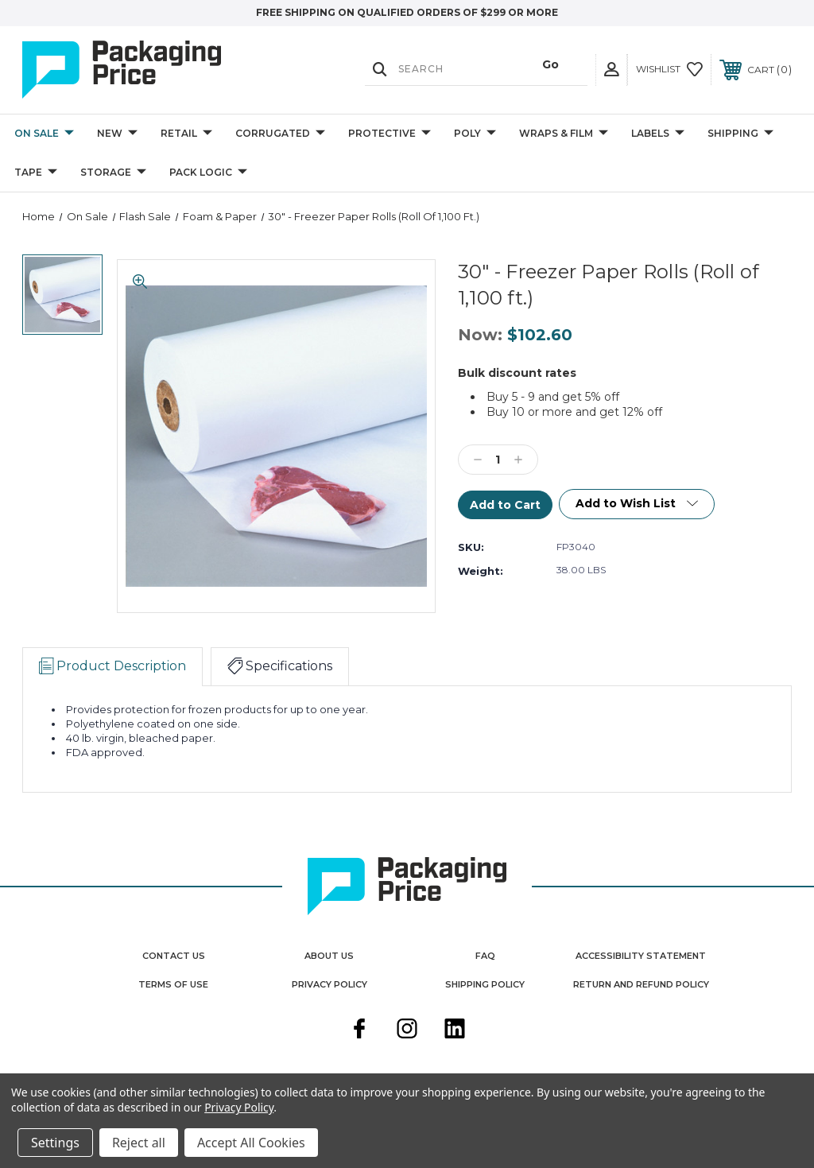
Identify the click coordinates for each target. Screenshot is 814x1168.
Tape (35, 173)
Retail (186, 134)
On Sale (44, 134)
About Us (329, 955)
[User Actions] (611, 69)
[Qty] (498, 459)
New (117, 134)
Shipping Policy (485, 984)
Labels (657, 134)
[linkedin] (455, 1030)
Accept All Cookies (251, 1142)
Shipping (740, 134)
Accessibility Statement (641, 955)
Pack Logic (208, 173)
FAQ (485, 955)
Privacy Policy (329, 984)
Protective (389, 134)
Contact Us (173, 955)
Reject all (138, 1142)
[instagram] (407, 1030)
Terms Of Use (173, 984)
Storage (113, 173)
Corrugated (280, 134)
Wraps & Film (563, 134)
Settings (55, 1142)
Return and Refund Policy (641, 984)
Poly (475, 134)
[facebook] (359, 1030)
